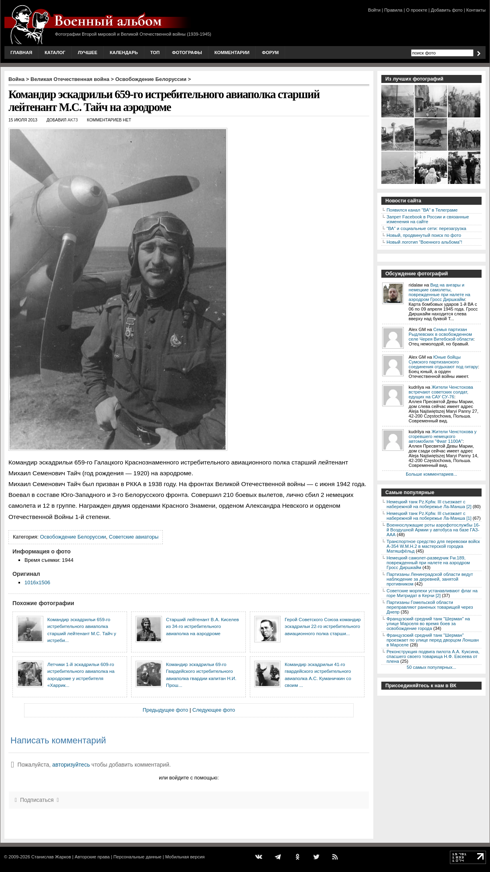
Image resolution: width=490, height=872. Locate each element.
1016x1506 (37, 582)
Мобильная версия (185, 856)
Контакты (476, 10)
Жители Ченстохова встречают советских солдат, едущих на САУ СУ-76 (441, 392)
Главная (21, 52)
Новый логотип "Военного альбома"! (424, 242)
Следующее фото (213, 710)
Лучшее (87, 52)
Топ (155, 52)
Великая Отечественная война (69, 79)
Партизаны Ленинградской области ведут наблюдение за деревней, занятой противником (430, 579)
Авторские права (92, 856)
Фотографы (187, 52)
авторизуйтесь (71, 764)
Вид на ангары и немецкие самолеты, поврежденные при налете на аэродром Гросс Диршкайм (439, 292)
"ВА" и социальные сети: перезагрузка (426, 228)
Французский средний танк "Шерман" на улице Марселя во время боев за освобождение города (428, 623)
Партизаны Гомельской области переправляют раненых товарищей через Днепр (430, 607)
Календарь (124, 52)
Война (16, 79)
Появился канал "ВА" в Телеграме (422, 210)
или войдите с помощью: (189, 778)
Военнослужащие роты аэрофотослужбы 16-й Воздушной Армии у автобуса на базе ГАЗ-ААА (433, 530)
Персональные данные (137, 856)
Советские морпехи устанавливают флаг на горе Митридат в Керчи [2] (432, 593)
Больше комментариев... (431, 474)
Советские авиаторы (134, 537)
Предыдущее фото (165, 710)
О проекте (416, 10)
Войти (374, 10)
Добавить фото (447, 10)
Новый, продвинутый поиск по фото (424, 235)
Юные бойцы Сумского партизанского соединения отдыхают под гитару (443, 362)
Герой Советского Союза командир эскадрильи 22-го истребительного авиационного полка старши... (322, 626)
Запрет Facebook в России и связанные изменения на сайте (428, 219)
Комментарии (232, 52)
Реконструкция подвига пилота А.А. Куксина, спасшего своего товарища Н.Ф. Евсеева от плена (433, 656)
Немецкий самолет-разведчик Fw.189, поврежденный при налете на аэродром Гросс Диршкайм (428, 562)
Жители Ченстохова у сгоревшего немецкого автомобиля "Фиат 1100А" (442, 436)
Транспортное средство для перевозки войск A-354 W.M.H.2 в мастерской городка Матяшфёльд (433, 546)
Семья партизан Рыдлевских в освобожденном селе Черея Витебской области (441, 334)
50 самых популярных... (431, 667)
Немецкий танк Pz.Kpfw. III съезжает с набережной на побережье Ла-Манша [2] (429, 504)
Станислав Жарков (51, 856)
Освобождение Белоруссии (150, 79)
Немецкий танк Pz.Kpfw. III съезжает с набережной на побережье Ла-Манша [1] (429, 516)
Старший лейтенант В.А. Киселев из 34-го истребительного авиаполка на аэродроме (202, 626)
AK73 (73, 120)
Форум (270, 52)
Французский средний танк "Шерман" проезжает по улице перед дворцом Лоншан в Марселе (433, 640)
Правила (393, 10)
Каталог (55, 52)
